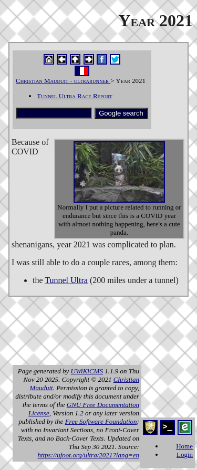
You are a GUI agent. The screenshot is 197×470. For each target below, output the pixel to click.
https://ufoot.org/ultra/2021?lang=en (88, 455)
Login (185, 454)
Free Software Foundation (101, 421)
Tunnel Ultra (66, 280)
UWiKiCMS (87, 371)
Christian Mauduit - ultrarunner (63, 81)
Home (184, 446)
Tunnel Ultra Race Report (74, 96)
